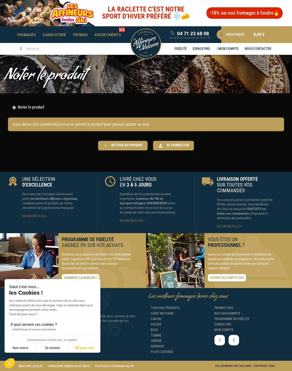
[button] (244, 13)
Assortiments (107, 34)
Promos (80, 34)
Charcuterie (54, 34)
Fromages (26, 34)
